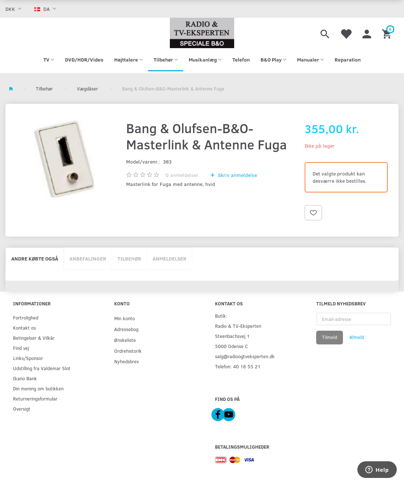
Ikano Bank (25, 378)
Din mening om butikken (38, 388)
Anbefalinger (87, 258)
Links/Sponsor (28, 358)
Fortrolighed (25, 317)
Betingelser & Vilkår (34, 338)
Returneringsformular (35, 398)
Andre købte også (34, 258)
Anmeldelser (169, 258)
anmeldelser (182, 174)
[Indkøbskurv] (388, 33)
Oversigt (21, 409)
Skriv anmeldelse (236, 174)
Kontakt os (24, 328)
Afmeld (356, 337)
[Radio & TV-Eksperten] (202, 33)
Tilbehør (129, 258)
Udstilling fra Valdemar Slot (41, 368)
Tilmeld (329, 337)
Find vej (21, 348)
